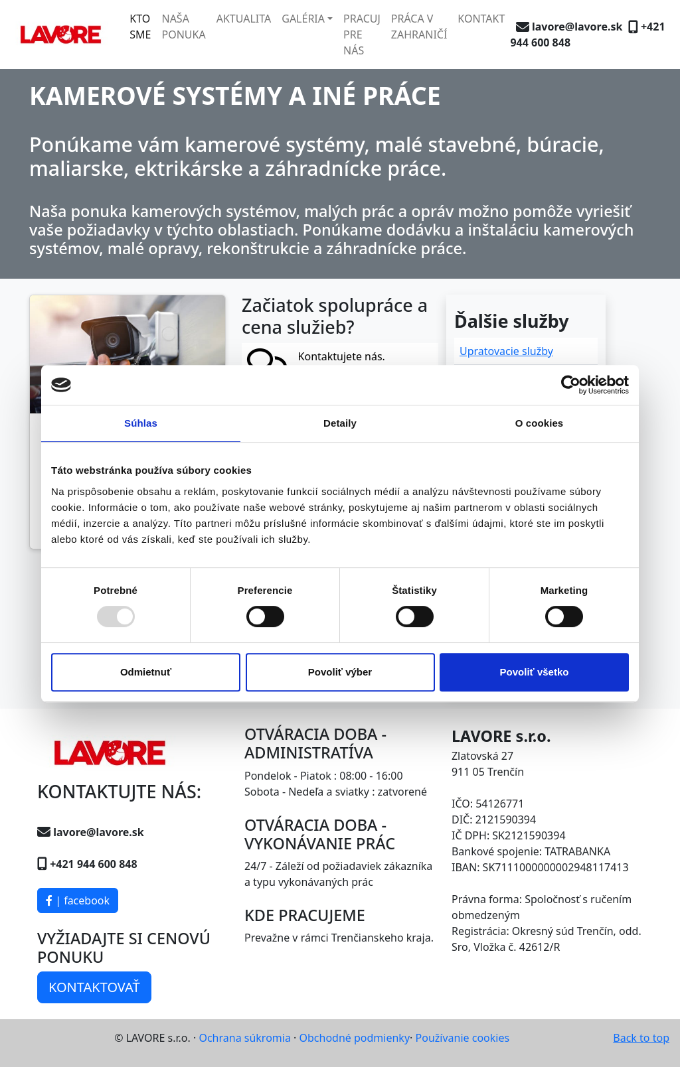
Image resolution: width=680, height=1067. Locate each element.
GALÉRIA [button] (303, 18)
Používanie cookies (463, 1038)
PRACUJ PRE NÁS (362, 34)
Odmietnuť (145, 671)
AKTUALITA (244, 18)
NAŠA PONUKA (183, 26)
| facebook (78, 900)
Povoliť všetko (534, 671)
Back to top (641, 1038)
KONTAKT (481, 18)
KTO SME (140, 26)
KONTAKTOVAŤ (94, 987)
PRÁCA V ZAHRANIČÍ (419, 26)
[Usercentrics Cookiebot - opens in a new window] (571, 385)
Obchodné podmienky (354, 1038)
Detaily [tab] (340, 423)
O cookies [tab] (539, 423)
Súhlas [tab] (140, 423)
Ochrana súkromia (244, 1038)
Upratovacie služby (506, 351)
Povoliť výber (340, 671)
